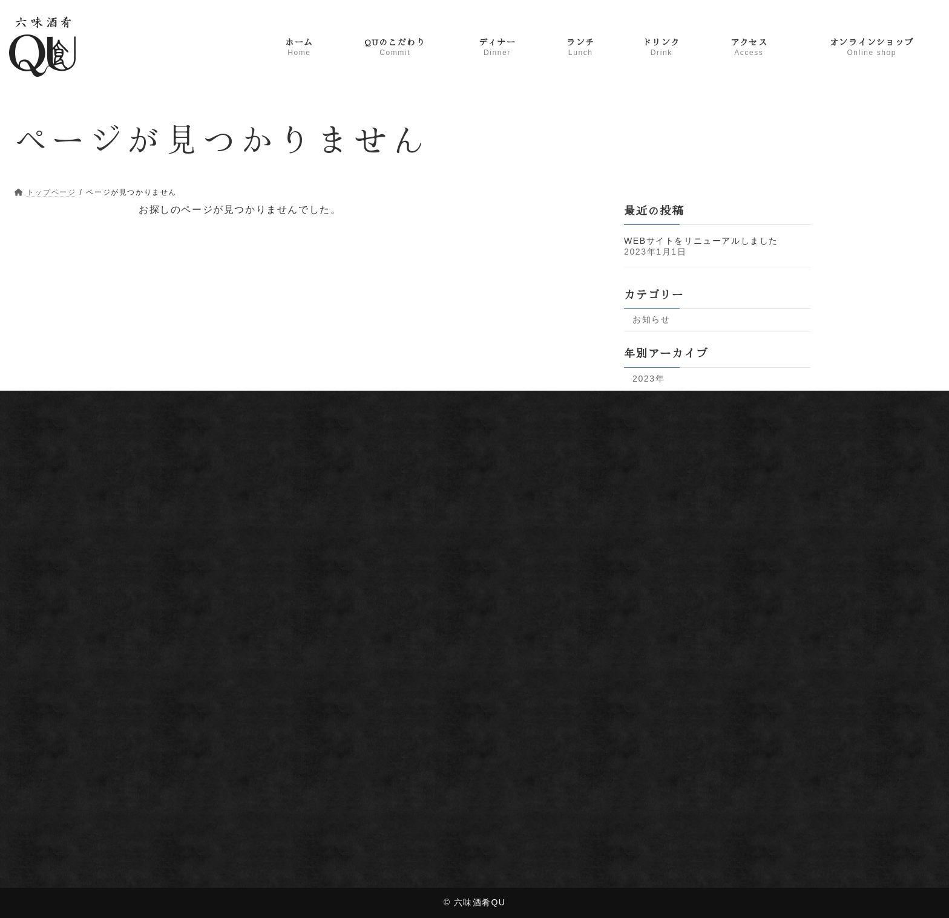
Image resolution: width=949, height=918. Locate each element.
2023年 (648, 378)
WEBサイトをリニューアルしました (701, 240)
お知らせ (651, 319)
